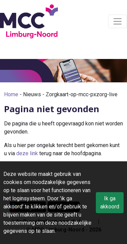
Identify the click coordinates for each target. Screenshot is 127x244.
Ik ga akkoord (109, 202)
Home (11, 94)
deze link (27, 153)
